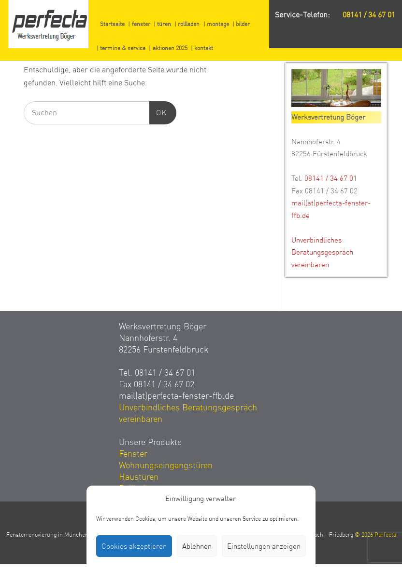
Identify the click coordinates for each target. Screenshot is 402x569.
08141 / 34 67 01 (369, 15)
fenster (141, 24)
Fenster (133, 454)
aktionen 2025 (170, 48)
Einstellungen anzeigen (264, 546)
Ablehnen (197, 546)
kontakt (203, 48)
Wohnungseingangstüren (166, 465)
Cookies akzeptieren (134, 546)
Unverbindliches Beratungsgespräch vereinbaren (322, 252)
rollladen (189, 24)
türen (164, 24)
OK (158, 111)
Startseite (112, 24)
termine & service (122, 48)
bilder (243, 24)
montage (218, 24)
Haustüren (138, 477)
